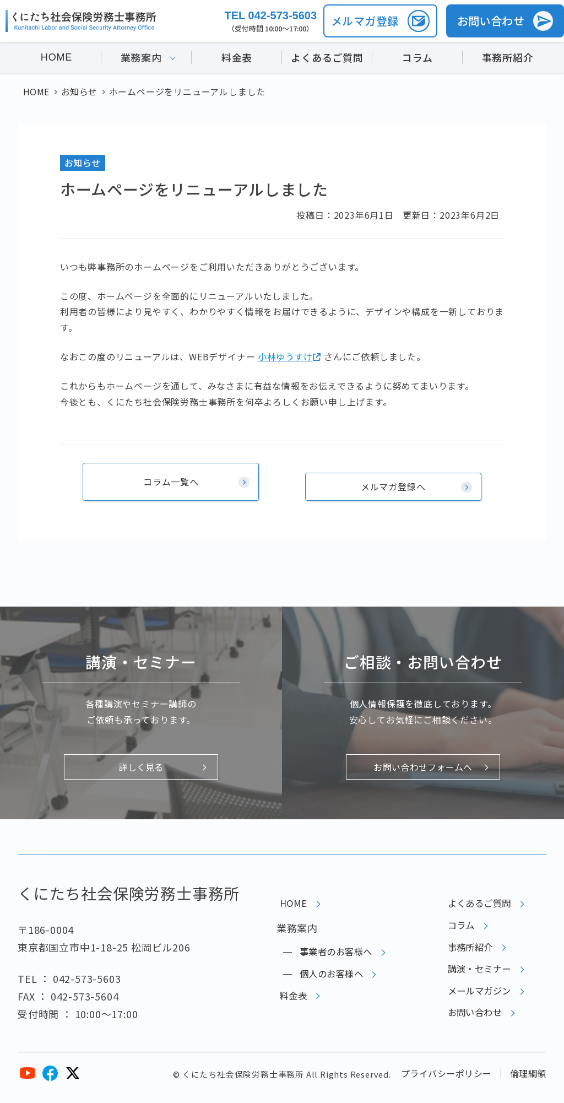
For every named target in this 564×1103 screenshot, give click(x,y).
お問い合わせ (469, 1029)
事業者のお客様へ (331, 949)
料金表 (236, 59)
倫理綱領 (527, 1079)
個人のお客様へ (326, 976)
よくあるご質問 (327, 59)
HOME (56, 59)
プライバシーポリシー (445, 1079)
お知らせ (82, 162)
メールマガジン (474, 1003)
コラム (417, 59)
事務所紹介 (508, 59)
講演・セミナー (474, 976)
